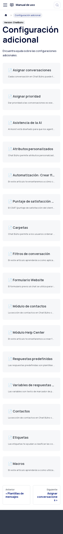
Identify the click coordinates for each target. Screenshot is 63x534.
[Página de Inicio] (6, 15)
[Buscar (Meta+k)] (57, 5)
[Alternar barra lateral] (5, 5)
